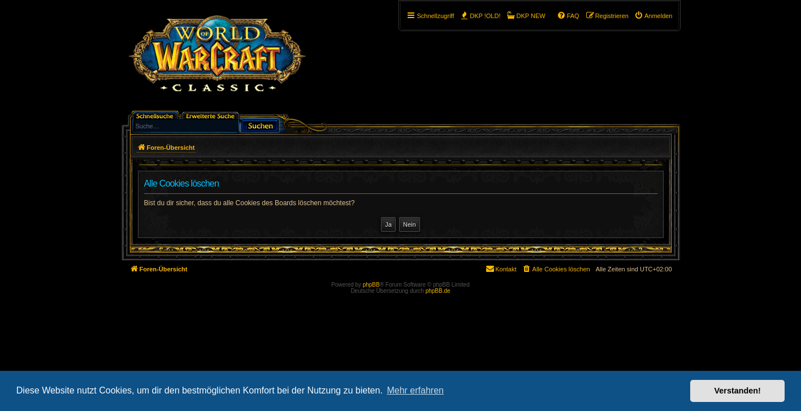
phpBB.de (438, 291)
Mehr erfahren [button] (415, 390)
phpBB (371, 285)
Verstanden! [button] (738, 390)
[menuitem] (653, 16)
